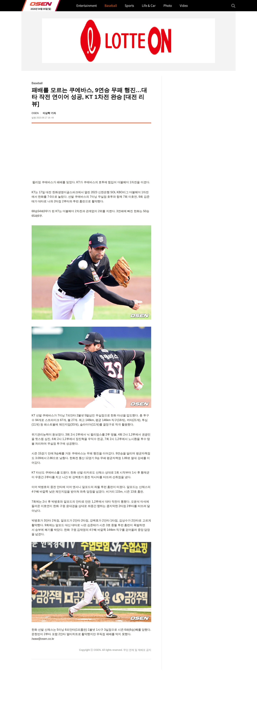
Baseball (37, 83)
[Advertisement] (121, 151)
